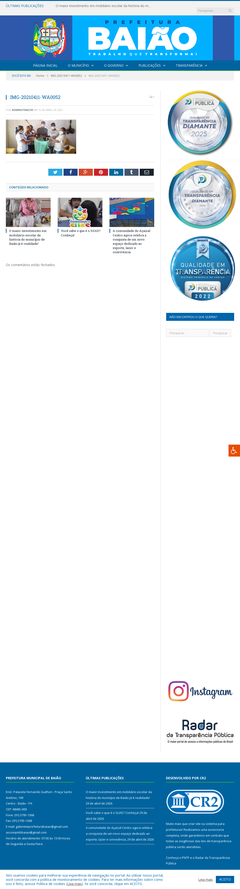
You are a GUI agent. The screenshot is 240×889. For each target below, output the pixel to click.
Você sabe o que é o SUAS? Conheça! (112, 808)
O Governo (114, 61)
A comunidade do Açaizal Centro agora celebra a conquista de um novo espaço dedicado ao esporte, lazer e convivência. (131, 236)
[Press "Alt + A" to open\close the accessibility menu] (234, 451)
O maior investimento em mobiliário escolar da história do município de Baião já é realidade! (104, 6)
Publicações (150, 61)
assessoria (216, 825)
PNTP (185, 853)
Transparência (189, 61)
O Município (78, 61)
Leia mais (74, 883)
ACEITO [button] (225, 879)
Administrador (22, 105)
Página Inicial (45, 61)
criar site (194, 819)
